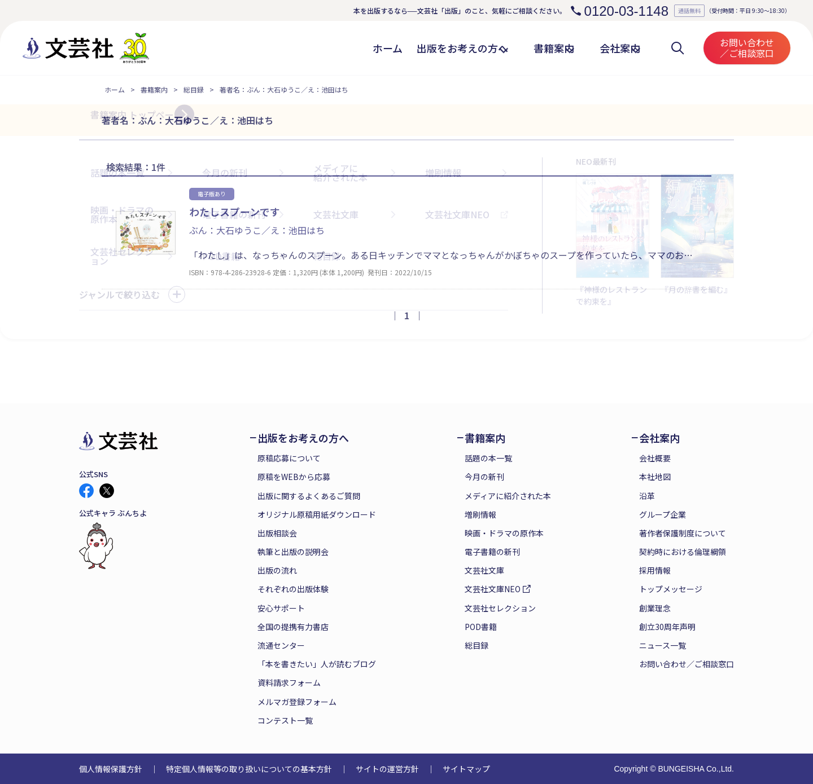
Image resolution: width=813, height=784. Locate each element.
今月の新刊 (484, 477)
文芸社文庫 (484, 570)
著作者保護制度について (682, 533)
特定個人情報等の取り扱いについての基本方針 (249, 768)
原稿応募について (289, 458)
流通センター (281, 645)
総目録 (193, 89)
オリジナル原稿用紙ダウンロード (316, 514)
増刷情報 (480, 514)
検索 (677, 48)
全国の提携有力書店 (293, 627)
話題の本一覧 (488, 458)
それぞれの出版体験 (293, 589)
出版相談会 (277, 533)
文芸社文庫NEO (493, 589)
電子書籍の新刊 (492, 552)
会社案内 (659, 437)
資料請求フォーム (289, 682)
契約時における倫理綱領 (682, 552)
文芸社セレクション (500, 608)
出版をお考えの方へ (303, 437)
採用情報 (655, 570)
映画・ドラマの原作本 (504, 533)
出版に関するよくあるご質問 (308, 496)
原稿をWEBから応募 (293, 477)
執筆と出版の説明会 (293, 552)
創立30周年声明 (667, 627)
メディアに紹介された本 (508, 496)
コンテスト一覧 (285, 720)
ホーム (114, 89)
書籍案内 (154, 89)
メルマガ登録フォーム (296, 702)
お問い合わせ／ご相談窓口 (747, 48)
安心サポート (281, 608)
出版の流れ (277, 570)
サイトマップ (466, 768)
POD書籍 (481, 627)
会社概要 (655, 458)
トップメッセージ (670, 589)
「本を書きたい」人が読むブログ (316, 664)
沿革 (647, 496)
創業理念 (655, 608)
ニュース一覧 (662, 645)
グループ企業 (662, 514)
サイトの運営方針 (387, 768)
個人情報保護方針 (110, 768)
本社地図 (655, 477)
